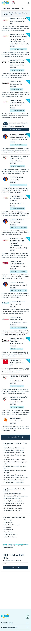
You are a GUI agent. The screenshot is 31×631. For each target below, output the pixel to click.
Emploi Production (18, 544)
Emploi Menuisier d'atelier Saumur (14, 480)
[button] (28, 2)
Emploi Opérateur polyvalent (12, 506)
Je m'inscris (15, 568)
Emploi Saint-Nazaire (10, 537)
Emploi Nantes (8, 532)
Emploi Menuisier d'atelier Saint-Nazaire (16, 477)
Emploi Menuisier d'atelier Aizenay (14, 448)
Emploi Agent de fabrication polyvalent (16, 496)
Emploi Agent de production (12, 498)
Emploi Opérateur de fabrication (13, 501)
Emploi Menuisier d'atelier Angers (14, 450)
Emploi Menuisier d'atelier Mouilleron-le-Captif (15, 472)
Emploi (10, 544)
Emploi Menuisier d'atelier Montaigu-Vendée (15, 467)
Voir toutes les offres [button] (15, 437)
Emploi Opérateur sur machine (13, 508)
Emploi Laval (7, 527)
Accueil (5, 544)
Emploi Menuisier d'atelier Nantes (14, 475)
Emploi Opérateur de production (14, 503)
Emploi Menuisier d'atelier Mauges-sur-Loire (16, 463)
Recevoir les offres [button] (15, 129)
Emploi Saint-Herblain (10, 534)
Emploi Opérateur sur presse (12, 510)
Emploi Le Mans (8, 529)
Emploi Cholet (8, 522)
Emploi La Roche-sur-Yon (11, 525)
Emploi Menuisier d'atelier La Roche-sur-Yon (15, 456)
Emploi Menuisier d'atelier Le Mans (14, 459)
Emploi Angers (8, 520)
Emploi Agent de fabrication (12, 493)
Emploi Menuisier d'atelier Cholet (14, 453)
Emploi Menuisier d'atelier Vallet (13, 482)
